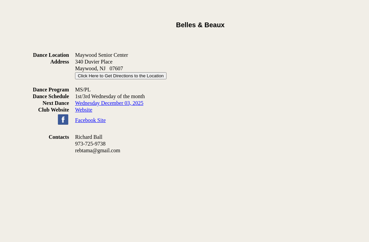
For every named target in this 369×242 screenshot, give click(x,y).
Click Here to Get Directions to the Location (121, 75)
